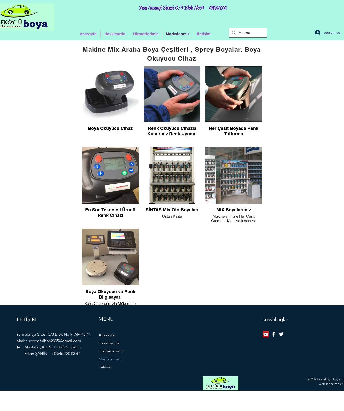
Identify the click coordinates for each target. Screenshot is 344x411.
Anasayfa (106, 335)
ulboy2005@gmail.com (61, 340)
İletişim (105, 367)
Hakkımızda (109, 343)
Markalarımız (110, 359)
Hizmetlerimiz (111, 351)
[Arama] (247, 32)
